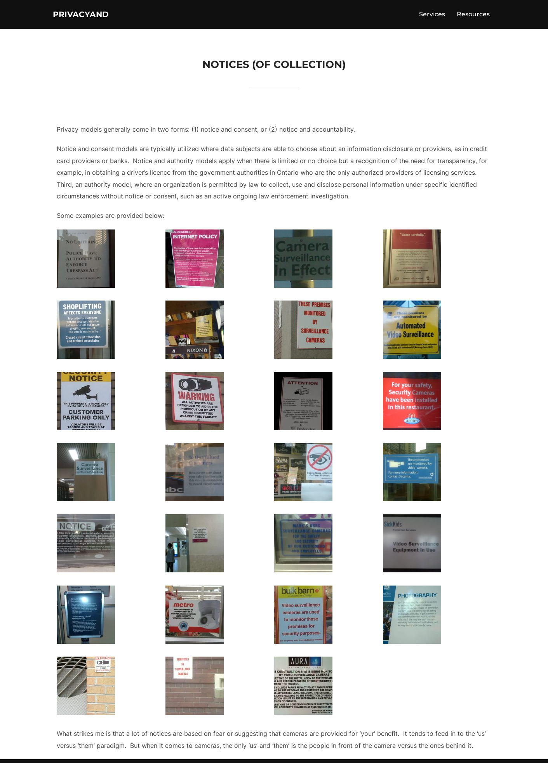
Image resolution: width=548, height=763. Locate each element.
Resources (473, 16)
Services (432, 16)
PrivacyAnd (90, 16)
